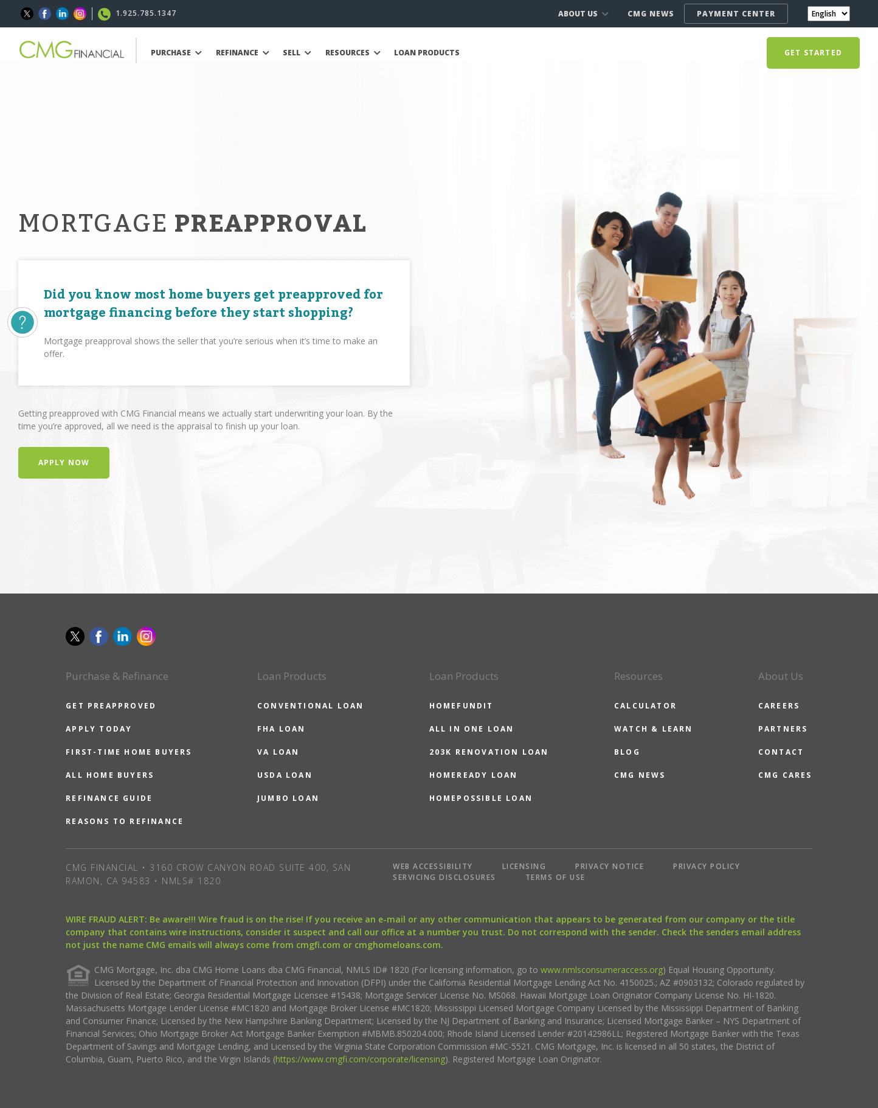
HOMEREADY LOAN (473, 775)
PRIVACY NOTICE (609, 866)
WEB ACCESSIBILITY (433, 866)
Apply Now (64, 462)
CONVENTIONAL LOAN (310, 706)
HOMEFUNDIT (461, 706)
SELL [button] (297, 52)
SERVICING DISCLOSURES (444, 877)
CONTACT (781, 752)
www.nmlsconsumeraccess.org (602, 969)
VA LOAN (278, 752)
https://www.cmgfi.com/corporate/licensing (360, 1059)
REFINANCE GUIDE (109, 798)
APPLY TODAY (99, 729)
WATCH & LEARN (653, 729)
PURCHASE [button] (176, 52)
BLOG (627, 752)
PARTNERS (783, 729)
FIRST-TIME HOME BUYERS (129, 752)
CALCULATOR (645, 706)
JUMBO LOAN (288, 798)
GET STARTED (813, 52)
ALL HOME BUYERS (110, 775)
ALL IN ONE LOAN (471, 729)
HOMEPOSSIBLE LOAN (481, 798)
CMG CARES (785, 775)
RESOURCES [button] (353, 52)
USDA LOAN (285, 775)
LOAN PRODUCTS (427, 52)
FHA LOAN (281, 729)
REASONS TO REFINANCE (125, 821)
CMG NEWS (650, 14)
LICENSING (524, 866)
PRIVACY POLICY (706, 866)
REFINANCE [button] (242, 52)
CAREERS (779, 706)
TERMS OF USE (555, 877)
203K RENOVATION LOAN (489, 752)
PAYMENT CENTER (736, 14)
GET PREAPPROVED (111, 706)
